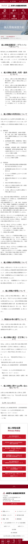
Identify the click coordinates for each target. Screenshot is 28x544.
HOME (2, 36)
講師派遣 (19, 519)
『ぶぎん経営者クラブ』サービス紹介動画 (14, 522)
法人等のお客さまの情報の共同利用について (14, 536)
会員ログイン (5, 1)
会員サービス (23, 18)
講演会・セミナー (14, 12)
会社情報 (14, 1)
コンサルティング (4, 18)
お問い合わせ (24, 1)
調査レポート (4, 12)
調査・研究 (23, 12)
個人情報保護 (14, 532)
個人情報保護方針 (10, 36)
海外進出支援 (14, 18)
